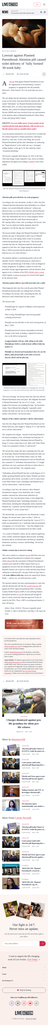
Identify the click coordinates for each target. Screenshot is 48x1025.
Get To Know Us (24, 981)
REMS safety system (36, 272)
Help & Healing (24, 990)
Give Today (33, 959)
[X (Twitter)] (41, 12)
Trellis (31, 162)
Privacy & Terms (31, 1019)
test (20, 594)
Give (37, 4)
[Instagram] (45, 12)
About (24, 967)
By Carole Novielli (23, 74)
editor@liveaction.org (16, 652)
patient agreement (20, 275)
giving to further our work (12, 646)
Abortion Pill (8, 74)
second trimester (32, 586)
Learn (24, 974)
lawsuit (11, 82)
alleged (9, 561)
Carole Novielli (23, 817)
